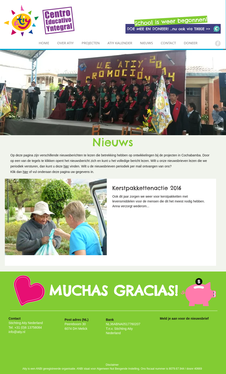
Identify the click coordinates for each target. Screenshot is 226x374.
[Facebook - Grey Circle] (218, 43)
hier (66, 166)
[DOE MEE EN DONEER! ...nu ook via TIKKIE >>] (173, 29)
